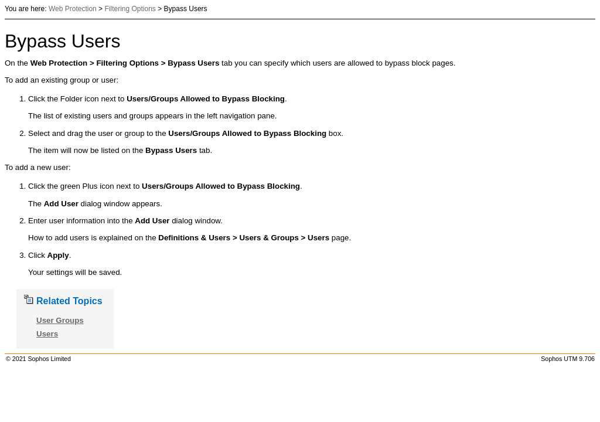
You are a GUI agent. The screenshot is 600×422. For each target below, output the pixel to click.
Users (47, 333)
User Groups (60, 320)
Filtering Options (129, 9)
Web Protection (73, 9)
